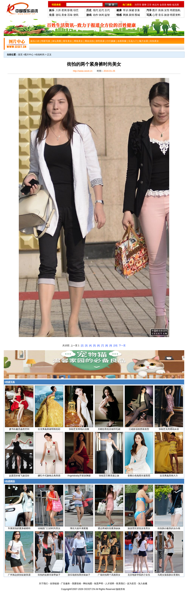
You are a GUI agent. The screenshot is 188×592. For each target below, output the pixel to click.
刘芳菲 (138, 4)
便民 (76, 14)
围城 (137, 14)
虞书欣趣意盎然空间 (19, 429)
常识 (125, 10)
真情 (131, 14)
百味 (70, 14)
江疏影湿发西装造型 (139, 429)
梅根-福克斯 (173, 4)
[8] (106, 345)
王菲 (149, 4)
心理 (155, 14)
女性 (166, 10)
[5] (94, 345)
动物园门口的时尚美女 (49, 528)
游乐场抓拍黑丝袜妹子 (79, 575)
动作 (95, 14)
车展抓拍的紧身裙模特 (19, 528)
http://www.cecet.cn (82, 71)
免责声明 (98, 583)
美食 (64, 14)
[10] (115, 345)
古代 (107, 10)
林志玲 (155, 4)
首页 (20, 54)
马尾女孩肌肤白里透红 (169, 575)
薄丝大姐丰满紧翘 (79, 528)
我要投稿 (76, 583)
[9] (110, 345)
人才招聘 (109, 583)
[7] (102, 345)
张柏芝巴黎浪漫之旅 (109, 475)
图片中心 (28, 54)
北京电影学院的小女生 (139, 575)
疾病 (161, 10)
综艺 (76, 10)
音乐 (161, 14)
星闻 (64, 10)
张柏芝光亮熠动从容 (169, 429)
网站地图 (87, 583)
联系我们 (120, 583)
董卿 (144, 4)
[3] (86, 345)
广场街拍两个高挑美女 (109, 575)
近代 (101, 10)
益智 (107, 14)
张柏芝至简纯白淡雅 (79, 429)
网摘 (125, 14)
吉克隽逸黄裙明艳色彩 (49, 429)
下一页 (122, 345)
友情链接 (54, 583)
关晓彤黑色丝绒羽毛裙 (109, 429)
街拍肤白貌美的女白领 (169, 528)
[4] (90, 345)
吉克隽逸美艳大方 (169, 475)
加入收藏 (142, 583)
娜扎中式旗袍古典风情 (49, 475)
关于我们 (43, 583)
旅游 (166, 14)
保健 (131, 10)
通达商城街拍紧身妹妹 (109, 528)
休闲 (101, 14)
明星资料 (175, 14)
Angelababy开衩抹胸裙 (79, 475)
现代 (95, 10)
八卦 (58, 10)
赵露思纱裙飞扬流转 (19, 475)
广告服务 (65, 583)
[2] (82, 345)
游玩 (58, 14)
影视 (70, 10)
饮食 (137, 10)
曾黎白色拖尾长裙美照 (139, 475)
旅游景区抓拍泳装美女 (139, 528)
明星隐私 (175, 10)
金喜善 (163, 4)
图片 (155, 10)
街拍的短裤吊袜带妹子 (49, 575)
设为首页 (131, 583)
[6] (98, 345)
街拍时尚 (40, 54)
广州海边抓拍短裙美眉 (19, 575)
